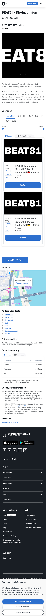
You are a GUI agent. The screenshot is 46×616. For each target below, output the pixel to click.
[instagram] (4, 450)
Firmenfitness (29, 515)
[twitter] (14, 450)
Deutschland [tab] (22, 472)
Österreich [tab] (22, 499)
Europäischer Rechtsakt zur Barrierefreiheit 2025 (12, 541)
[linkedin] (9, 450)
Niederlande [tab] (22, 483)
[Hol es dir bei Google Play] (26, 443)
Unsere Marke (8, 532)
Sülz (6, 323)
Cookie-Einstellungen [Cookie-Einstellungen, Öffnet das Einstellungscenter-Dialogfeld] (23, 612)
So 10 (14, 121)
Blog (4, 527)
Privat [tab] (7, 355)
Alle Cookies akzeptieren (23, 601)
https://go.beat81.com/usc (24, 406)
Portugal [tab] (22, 488)
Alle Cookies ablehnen (23, 607)
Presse (5, 519)
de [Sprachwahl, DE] (41, 3)
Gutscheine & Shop (9, 536)
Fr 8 (36, 116)
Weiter (23, 185)
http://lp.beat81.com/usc (10, 422)
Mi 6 (24, 116)
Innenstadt (9, 320)
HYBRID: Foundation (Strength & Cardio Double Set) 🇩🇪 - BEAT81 (27, 169)
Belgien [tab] (22, 467)
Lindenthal (9, 315)
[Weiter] (42, 116)
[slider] (3, 129)
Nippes (7, 333)
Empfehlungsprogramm (33, 527)
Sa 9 (7, 121)
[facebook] (20, 450)
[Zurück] (3, 116)
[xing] (25, 450)
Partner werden (30, 519)
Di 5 (19, 116)
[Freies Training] (24, 136)
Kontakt (5, 523)
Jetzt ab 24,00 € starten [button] (14, 260)
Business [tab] (19, 355)
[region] (23, 597)
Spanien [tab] (22, 494)
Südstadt (8, 328)
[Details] (23, 150)
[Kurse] (8, 136)
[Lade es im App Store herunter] (10, 443)
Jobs (4, 515)
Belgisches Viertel (11, 331)
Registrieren (32, 3)
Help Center (7, 558)
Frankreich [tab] (22, 477)
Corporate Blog (30, 523)
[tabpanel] (23, 367)
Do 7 (31, 116)
